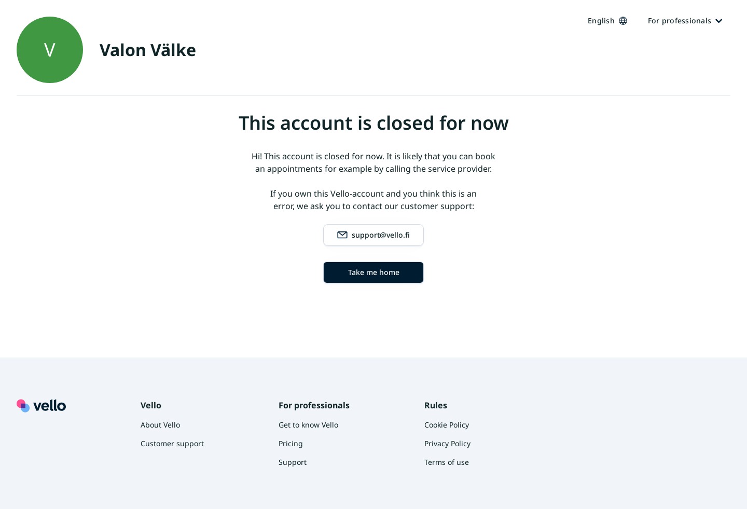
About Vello (160, 425)
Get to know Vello (308, 425)
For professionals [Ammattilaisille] (685, 20)
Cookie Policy (446, 425)
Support (293, 462)
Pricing (291, 443)
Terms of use (446, 462)
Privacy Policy (447, 443)
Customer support (172, 443)
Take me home (373, 272)
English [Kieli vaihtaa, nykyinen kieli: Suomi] (607, 20)
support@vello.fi (373, 235)
